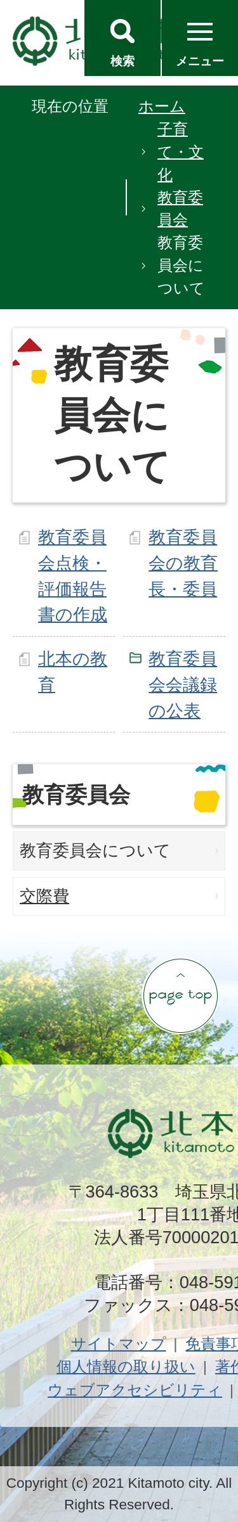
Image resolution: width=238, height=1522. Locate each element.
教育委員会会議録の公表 (183, 684)
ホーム (161, 106)
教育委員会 (180, 209)
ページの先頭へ (180, 995)
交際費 (44, 895)
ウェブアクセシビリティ (135, 1389)
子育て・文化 (180, 151)
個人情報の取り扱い (125, 1366)
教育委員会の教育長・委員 (183, 563)
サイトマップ (118, 1343)
